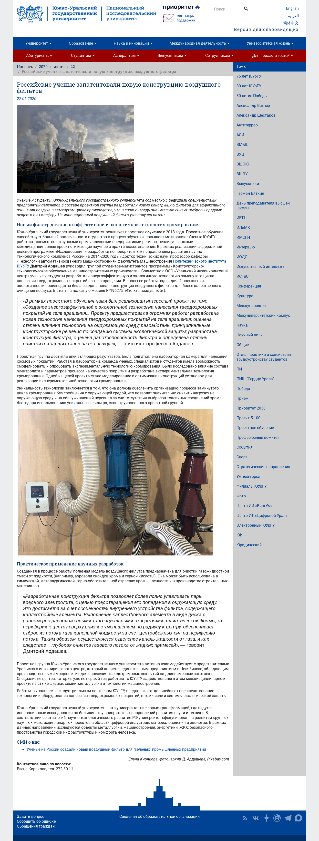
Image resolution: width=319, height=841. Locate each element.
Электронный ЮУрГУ (256, 525)
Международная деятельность (199, 43)
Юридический (249, 545)
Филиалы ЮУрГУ (252, 486)
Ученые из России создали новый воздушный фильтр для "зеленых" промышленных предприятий (116, 749)
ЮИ (240, 535)
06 (24, 98)
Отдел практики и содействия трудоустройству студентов (264, 357)
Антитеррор (247, 125)
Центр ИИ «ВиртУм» (255, 505)
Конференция (249, 286)
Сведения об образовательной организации (159, 816)
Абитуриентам (39, 55)
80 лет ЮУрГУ (249, 86)
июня (59, 66)
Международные (252, 305)
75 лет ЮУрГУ (249, 76)
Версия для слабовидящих (266, 29)
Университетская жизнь (270, 43)
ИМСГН (243, 237)
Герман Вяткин (250, 193)
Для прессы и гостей (272, 55)
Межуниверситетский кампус (263, 315)
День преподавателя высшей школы (263, 205)
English (292, 8)
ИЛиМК (243, 227)
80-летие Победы (252, 95)
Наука (242, 325)
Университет (38, 43)
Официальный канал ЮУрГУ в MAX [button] (298, 818)
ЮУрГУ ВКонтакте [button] (255, 818)
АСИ (240, 135)
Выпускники (248, 183)
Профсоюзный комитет (258, 437)
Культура (245, 296)
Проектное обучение (255, 427)
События (245, 447)
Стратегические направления (263, 466)
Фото (241, 496)
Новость (25, 66)
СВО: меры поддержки (186, 18)
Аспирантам (126, 55)
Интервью (246, 247)
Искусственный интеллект (260, 266)
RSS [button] (245, 818)
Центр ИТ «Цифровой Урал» (262, 515)
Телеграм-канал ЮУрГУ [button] (288, 818)
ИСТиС (242, 276)
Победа (243, 388)
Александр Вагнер (253, 105)
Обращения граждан (36, 826)
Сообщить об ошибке (36, 821)
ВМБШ (242, 144)
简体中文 (291, 23)
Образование (82, 43)
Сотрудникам (219, 55)
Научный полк (250, 335)
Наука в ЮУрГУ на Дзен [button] (266, 818)
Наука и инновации (133, 43)
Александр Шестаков (256, 115)
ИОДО (242, 257)
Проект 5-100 (248, 418)
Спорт (242, 457)
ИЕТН (242, 217)
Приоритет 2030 (251, 408)
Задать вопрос (30, 816)
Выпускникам (172, 55)
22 (73, 66)
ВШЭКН (243, 164)
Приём (242, 398)
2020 (43, 66)
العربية (293, 15)
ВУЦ (240, 154)
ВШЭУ (242, 174)
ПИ (239, 369)
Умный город (248, 476)
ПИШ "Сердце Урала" (255, 379)
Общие (243, 344)
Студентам (82, 55)
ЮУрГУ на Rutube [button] (277, 818)
